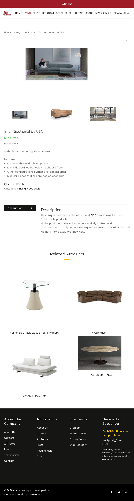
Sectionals (29, 32)
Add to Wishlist (14, 184)
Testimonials (11, 455)
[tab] (20, 208)
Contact (9, 460)
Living (17, 32)
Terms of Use (78, 433)
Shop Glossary (78, 445)
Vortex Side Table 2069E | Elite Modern (34, 332)
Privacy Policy (77, 439)
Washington (99, 332)
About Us (9, 432)
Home (7, 32)
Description (15, 208)
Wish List (67, 3)
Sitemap (75, 427)
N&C (93, 215)
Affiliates (9, 443)
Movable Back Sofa (34, 396)
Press (7, 449)
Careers (9, 438)
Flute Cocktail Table (100, 375)
